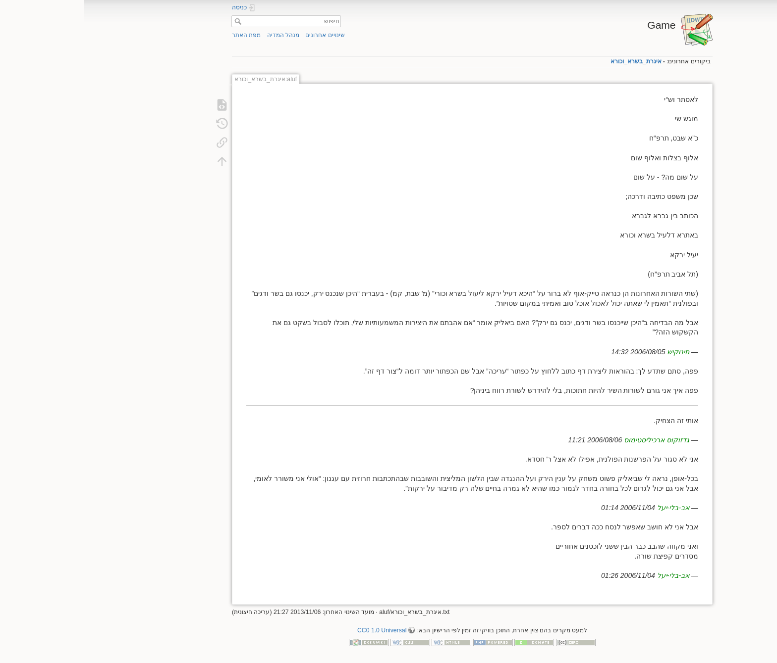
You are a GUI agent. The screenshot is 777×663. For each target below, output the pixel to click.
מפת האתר (162, 35)
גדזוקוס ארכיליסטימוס (573, 440)
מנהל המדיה (199, 35)
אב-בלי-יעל (589, 508)
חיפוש (153, 21)
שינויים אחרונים (241, 35)
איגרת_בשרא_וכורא (552, 61)
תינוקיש (594, 352)
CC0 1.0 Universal (298, 630)
